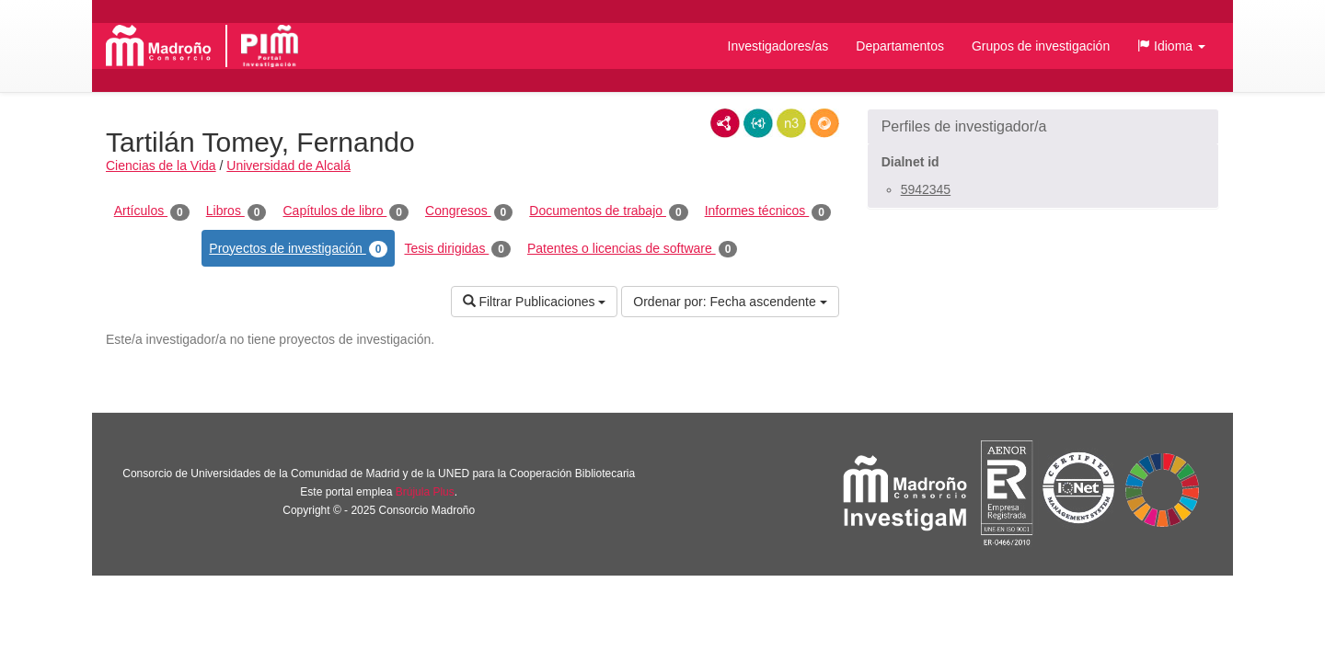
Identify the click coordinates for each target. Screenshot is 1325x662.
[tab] (1043, 126)
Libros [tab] (236, 211)
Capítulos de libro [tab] (345, 211)
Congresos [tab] (469, 211)
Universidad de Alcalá (288, 165)
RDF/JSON (824, 123)
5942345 (926, 189)
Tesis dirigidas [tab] (457, 249)
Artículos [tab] (152, 211)
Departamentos (900, 46)
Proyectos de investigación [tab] (298, 249)
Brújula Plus (425, 491)
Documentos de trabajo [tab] (608, 211)
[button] (1171, 46)
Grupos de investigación (1041, 46)
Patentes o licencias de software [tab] (632, 249)
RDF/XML (725, 123)
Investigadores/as (778, 46)
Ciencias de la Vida (161, 165)
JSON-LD (758, 123)
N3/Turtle (791, 123)
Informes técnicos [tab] (768, 211)
